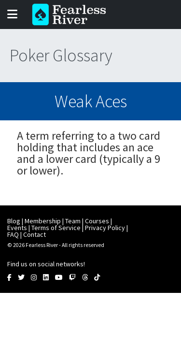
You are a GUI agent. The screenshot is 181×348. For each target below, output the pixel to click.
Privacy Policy (105, 227)
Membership (43, 221)
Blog (13, 221)
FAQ (13, 234)
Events (17, 227)
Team (73, 221)
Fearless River (71, 14)
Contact (34, 234)
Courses (97, 221)
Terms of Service (56, 227)
